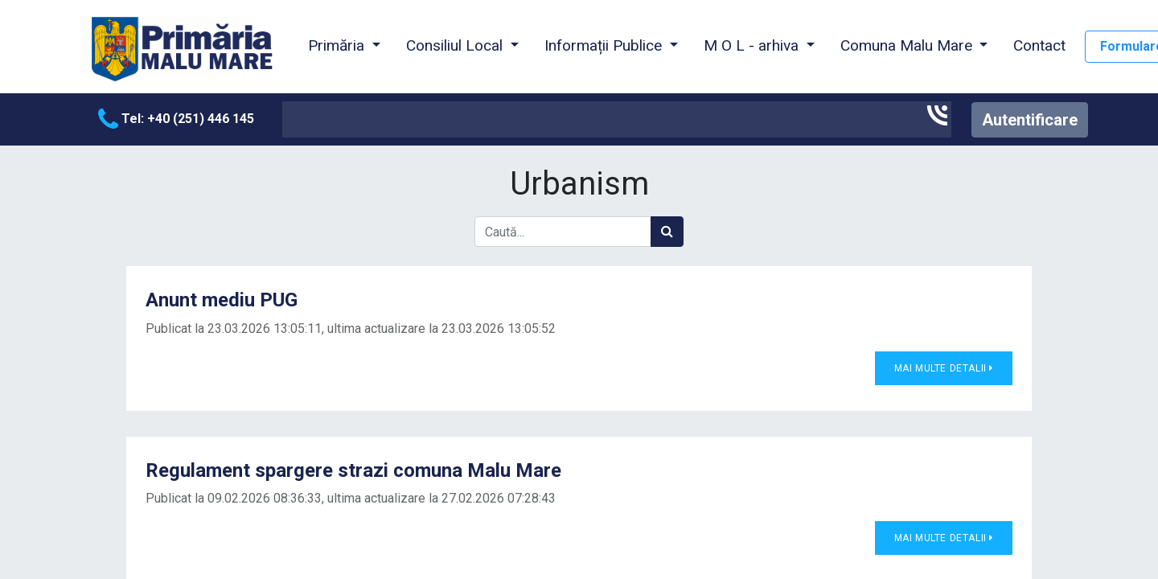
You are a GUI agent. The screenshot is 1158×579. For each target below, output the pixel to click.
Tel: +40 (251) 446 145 (176, 118)
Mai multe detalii (943, 368)
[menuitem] (1039, 46)
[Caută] (667, 231)
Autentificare (1030, 119)
